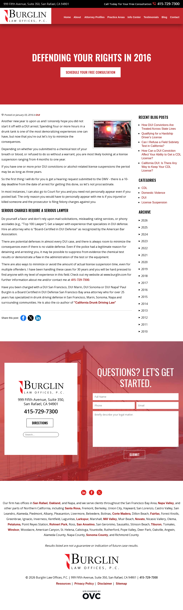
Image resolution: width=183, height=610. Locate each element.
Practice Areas (116, 17)
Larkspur (82, 519)
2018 (143, 276)
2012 (143, 317)
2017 (143, 283)
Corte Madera (121, 513)
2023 (143, 241)
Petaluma (14, 524)
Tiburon (156, 524)
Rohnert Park (58, 524)
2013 (143, 311)
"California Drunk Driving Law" (95, 302)
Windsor (13, 529)
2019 (143, 269)
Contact (174, 17)
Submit (134, 454)
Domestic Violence (153, 192)
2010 (143, 331)
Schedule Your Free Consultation (90, 72)
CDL (144, 187)
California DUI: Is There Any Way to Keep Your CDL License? (159, 167)
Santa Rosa (72, 508)
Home (67, 17)
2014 (143, 304)
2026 (143, 220)
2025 (143, 227)
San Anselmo (86, 524)
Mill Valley (110, 519)
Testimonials (151, 17)
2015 (143, 297)
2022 (143, 248)
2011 (143, 324)
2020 (143, 262)
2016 (143, 290)
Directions (40, 423)
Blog (164, 17)
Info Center (134, 17)
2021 (143, 255)
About (77, 17)
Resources (63, 583)
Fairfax (154, 513)
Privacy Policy (84, 583)
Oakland (54, 503)
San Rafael (40, 503)
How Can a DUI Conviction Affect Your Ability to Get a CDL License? (161, 154)
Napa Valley (166, 503)
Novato (140, 519)
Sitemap (121, 583)
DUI (38, 115)
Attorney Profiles (94, 17)
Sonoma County (97, 534)
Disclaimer (105, 583)
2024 (143, 234)
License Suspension (154, 202)
